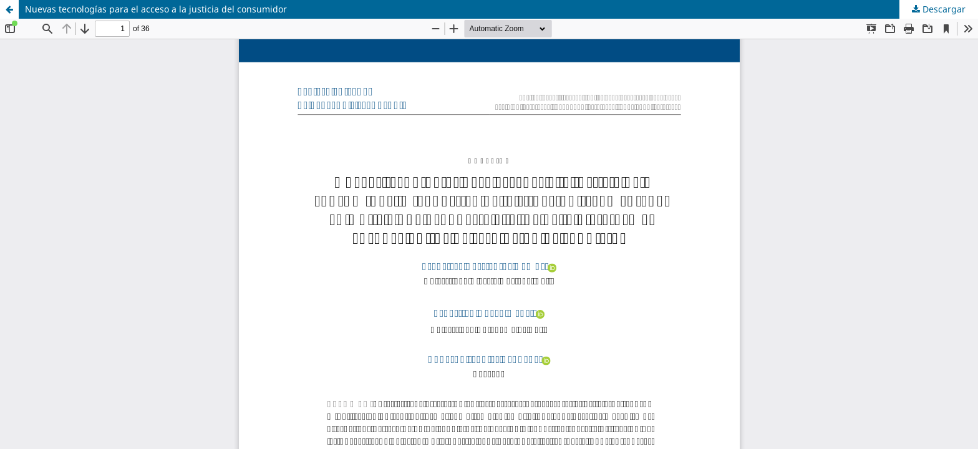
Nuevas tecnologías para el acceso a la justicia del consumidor (156, 9)
